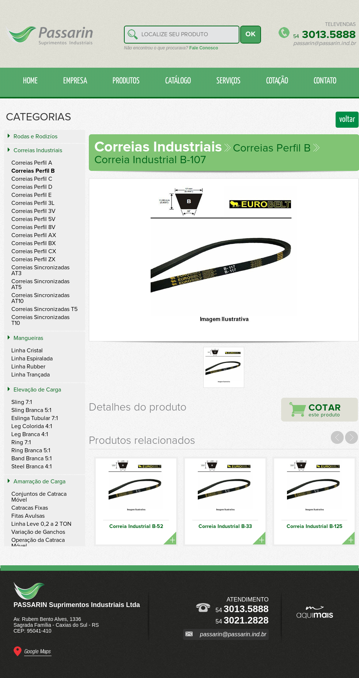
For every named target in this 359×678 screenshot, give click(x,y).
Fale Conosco (203, 47)
